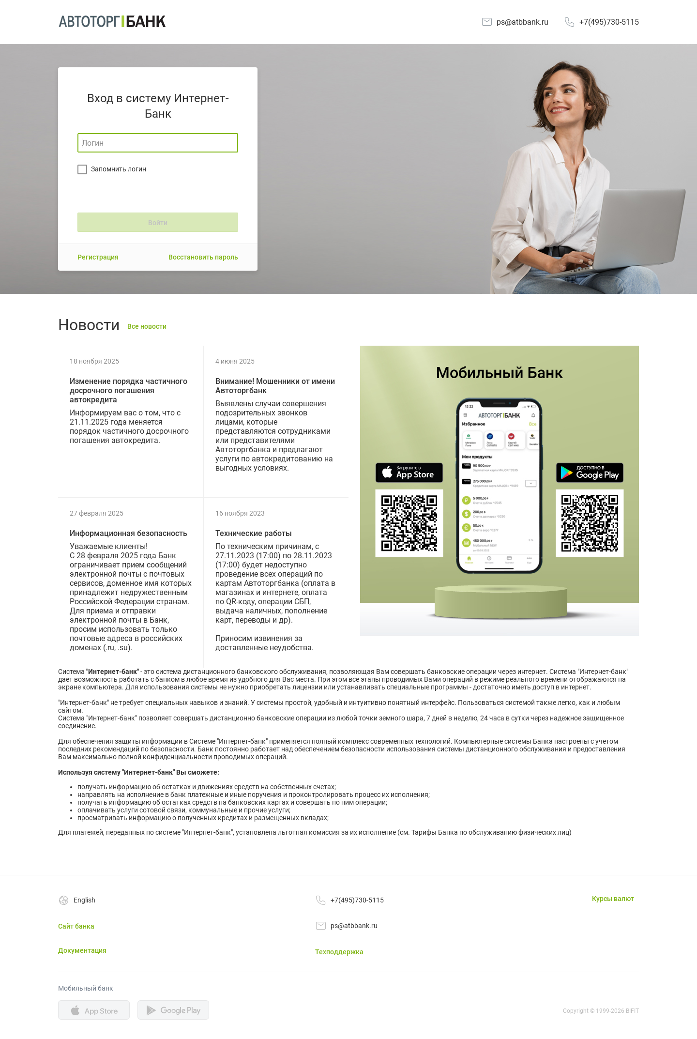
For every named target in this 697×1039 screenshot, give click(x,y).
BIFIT (632, 1011)
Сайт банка (76, 926)
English (84, 900)
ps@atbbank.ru (522, 22)
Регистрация (98, 257)
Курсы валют (613, 898)
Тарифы (424, 832)
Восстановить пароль (203, 257)
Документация (82, 950)
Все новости (147, 326)
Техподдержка (339, 952)
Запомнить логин (118, 169)
